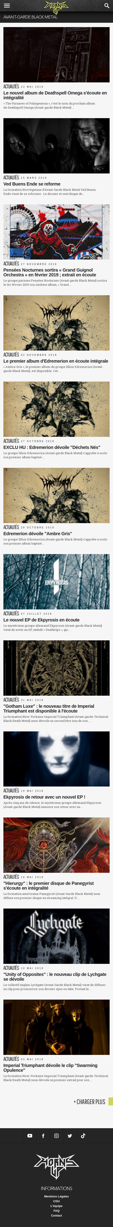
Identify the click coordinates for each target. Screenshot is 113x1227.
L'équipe (57, 1206)
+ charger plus (89, 1101)
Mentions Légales (56, 1196)
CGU (56, 1201)
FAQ (57, 1210)
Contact (56, 1215)
